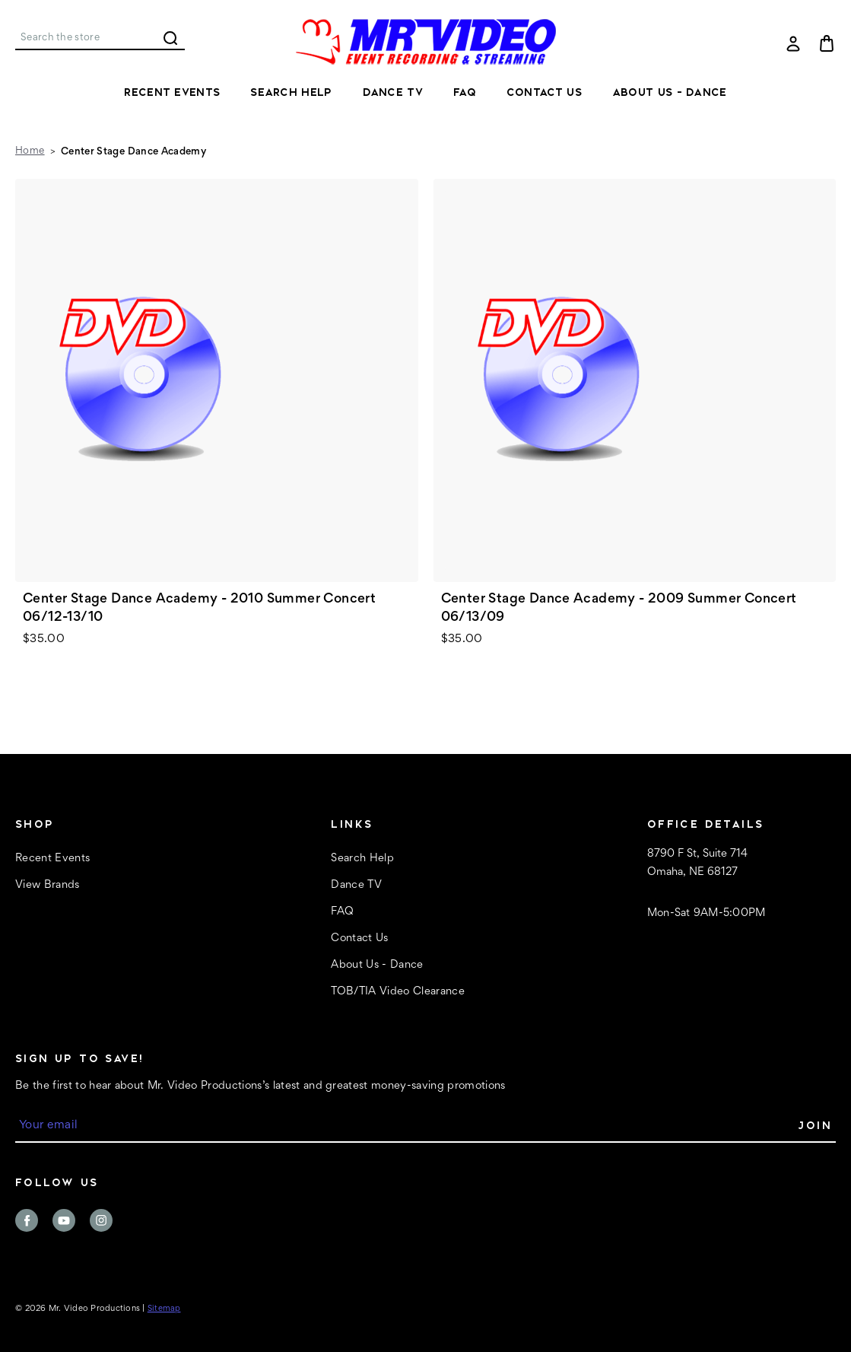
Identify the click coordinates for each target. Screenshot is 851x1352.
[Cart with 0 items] (826, 43)
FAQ (464, 92)
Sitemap (164, 1308)
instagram (101, 1220)
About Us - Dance (669, 92)
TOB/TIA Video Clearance (397, 992)
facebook (27, 1220)
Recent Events (172, 92)
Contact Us (544, 92)
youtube (64, 1220)
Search (170, 38)
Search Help (291, 92)
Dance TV (393, 92)
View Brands (47, 885)
